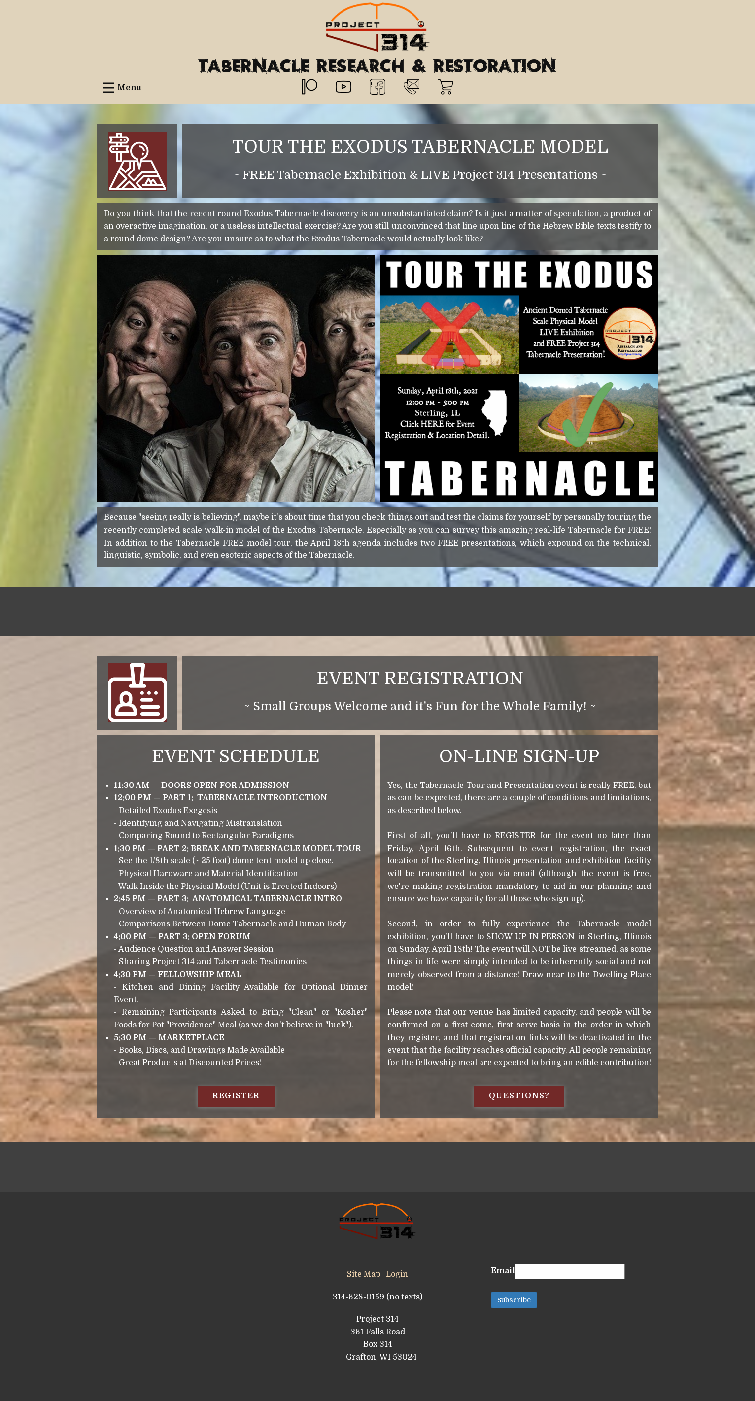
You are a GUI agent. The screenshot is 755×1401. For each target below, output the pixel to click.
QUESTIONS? (519, 1096)
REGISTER (236, 1096)
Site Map (363, 1274)
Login (397, 1274)
